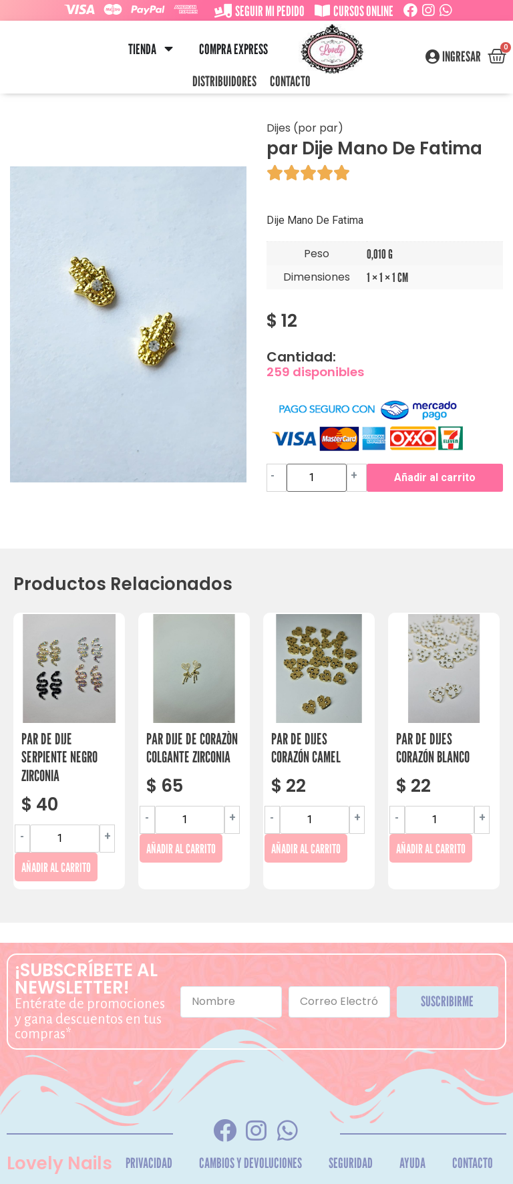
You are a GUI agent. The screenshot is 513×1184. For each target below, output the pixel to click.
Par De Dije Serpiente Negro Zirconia (59, 757)
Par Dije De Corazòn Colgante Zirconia (192, 748)
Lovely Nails (59, 1163)
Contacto (290, 81)
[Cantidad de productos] (317, 478)
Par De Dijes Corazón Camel (306, 748)
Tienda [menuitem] (142, 49)
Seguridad (351, 1163)
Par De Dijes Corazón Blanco (433, 748)
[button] (169, 49)
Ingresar (461, 57)
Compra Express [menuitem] (233, 49)
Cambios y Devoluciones (250, 1163)
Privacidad (149, 1163)
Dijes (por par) (305, 128)
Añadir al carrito (435, 477)
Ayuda (412, 1163)
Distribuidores (224, 81)
